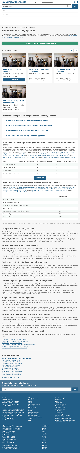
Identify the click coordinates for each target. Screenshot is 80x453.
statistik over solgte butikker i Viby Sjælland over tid (59, 157)
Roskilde (44, 440)
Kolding (44, 436)
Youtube (8, 419)
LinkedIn (13, 419)
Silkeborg (44, 437)
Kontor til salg (59, 414)
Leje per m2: (33, 80)
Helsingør (44, 447)
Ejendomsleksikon (33, 414)
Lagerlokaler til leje (7, 444)
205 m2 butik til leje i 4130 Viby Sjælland (13, 102)
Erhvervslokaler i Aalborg (9, 431)
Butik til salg (58, 401)
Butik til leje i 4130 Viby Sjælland (12, 70)
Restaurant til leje (60, 406)
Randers (44, 434)
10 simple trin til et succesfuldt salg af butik (14, 348)
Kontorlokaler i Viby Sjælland (10, 366)
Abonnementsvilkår (34, 404)
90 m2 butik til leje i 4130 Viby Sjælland (39, 70)
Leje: (4, 76)
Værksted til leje (60, 407)
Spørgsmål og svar (33, 412)
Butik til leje (58, 402)
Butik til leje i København (62, 417)
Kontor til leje (59, 412)
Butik (13, 27)
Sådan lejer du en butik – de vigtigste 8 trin (14, 339)
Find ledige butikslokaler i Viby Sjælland (42, 223)
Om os (30, 399)
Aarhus (44, 428)
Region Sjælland (21, 27)
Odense (44, 429)
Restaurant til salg (60, 404)
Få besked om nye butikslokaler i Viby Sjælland (40, 43)
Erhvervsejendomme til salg (63, 418)
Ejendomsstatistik (33, 415)
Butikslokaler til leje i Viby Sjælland (12, 362)
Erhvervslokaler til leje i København (12, 426)
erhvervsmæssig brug (47, 2)
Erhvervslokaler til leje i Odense (11, 429)
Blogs (30, 410)
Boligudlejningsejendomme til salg (65, 420)
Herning (44, 444)
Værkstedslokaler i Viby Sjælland (11, 370)
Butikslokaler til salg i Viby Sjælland (12, 363)
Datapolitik (31, 406)
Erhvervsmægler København (10, 448)
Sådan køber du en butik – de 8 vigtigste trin (15, 341)
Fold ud (38, 178)
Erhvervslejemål (59, 399)
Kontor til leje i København (62, 415)
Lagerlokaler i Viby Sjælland (10, 368)
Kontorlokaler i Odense (8, 436)
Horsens (44, 448)
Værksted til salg (60, 409)
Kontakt (30, 401)
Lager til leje (58, 410)
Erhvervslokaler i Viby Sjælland (11, 365)
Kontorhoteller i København (9, 445)
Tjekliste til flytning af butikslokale (12, 343)
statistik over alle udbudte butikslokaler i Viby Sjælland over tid (29, 187)
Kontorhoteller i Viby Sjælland (10, 373)
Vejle (43, 439)
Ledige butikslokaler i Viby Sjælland (15, 223)
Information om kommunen (10, 360)
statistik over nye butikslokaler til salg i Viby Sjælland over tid (21, 157)
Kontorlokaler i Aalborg (8, 437)
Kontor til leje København (9, 433)
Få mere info (14, 80)
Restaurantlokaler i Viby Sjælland (11, 374)
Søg (75, 6)
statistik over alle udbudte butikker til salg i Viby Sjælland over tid (49, 155)
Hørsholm (44, 445)
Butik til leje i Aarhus (8, 440)
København (45, 426)
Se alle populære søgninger (11, 377)
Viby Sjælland (31, 27)
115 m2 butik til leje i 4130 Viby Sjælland (65, 70)
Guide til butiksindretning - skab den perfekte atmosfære (18, 344)
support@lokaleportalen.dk (10, 402)
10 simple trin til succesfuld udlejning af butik (15, 346)
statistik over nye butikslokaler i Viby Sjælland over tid (37, 154)
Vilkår (30, 402)
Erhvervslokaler (6, 27)
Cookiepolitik (32, 407)
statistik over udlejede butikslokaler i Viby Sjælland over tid (35, 188)
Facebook (3, 419)
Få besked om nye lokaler (74, 2)
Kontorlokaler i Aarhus (8, 434)
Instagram (5, 419)
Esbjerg (44, 433)
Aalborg (44, 431)
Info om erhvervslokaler (35, 417)
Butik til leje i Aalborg (8, 442)
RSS (29, 420)
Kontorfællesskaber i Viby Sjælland (12, 371)
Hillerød (44, 442)
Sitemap (30, 418)
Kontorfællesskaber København (11, 447)
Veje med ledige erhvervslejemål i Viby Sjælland (16, 358)
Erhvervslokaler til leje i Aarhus (11, 428)
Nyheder (30, 409)
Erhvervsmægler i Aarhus (62, 421)
